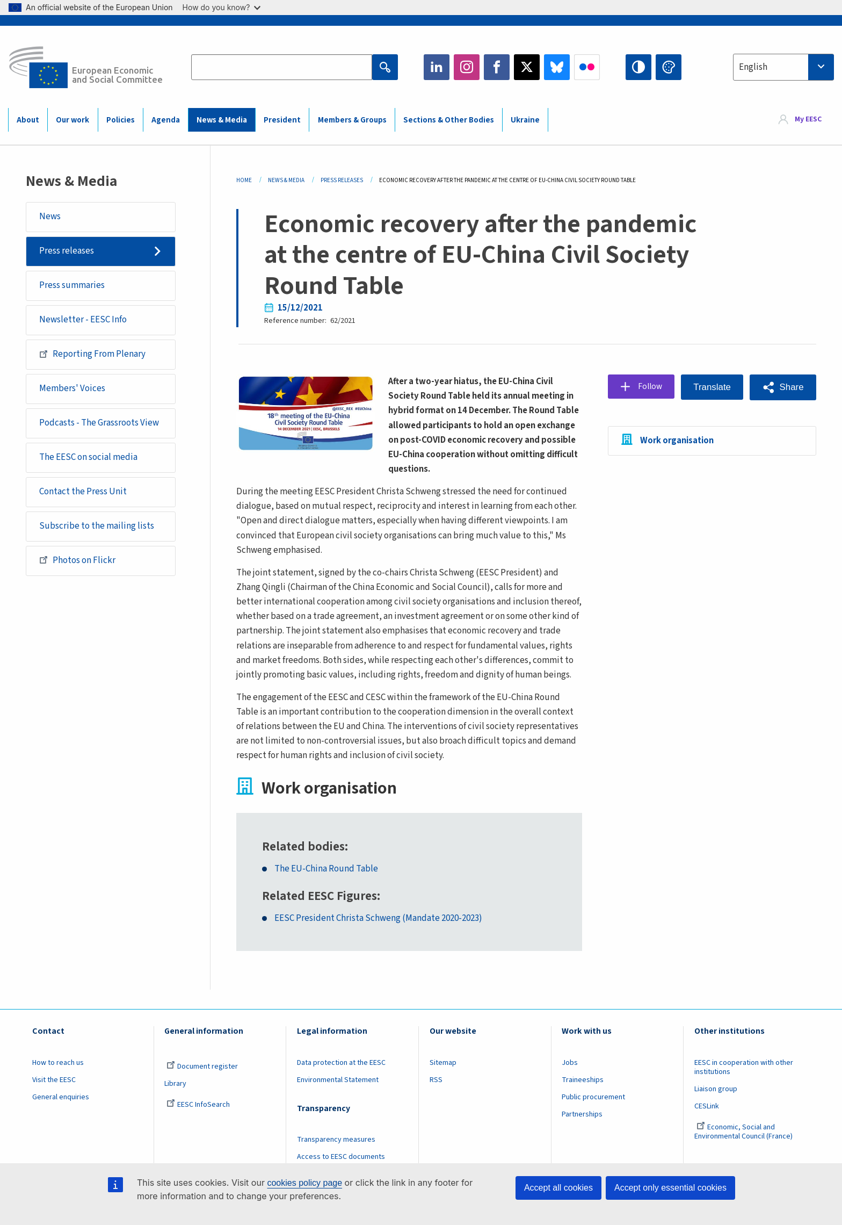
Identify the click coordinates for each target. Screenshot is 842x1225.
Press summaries (72, 285)
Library (175, 1098)
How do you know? (222, 7)
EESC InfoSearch (198, 1119)
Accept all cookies (558, 1187)
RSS (436, 1094)
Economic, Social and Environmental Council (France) (744, 1146)
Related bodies (303, 861)
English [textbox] (753, 67)
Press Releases (342, 180)
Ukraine (525, 120)
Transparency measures (336, 1154)
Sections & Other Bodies (448, 120)
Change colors (668, 67)
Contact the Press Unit (83, 491)
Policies (120, 120)
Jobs (570, 1077)
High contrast (638, 67)
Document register (202, 1081)
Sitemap (443, 1077)
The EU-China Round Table (327, 883)
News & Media (222, 120)
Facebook (497, 67)
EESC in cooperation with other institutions (743, 1082)
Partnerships (582, 1128)
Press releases (66, 250)
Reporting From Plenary (92, 354)
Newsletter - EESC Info (83, 319)
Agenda (165, 120)
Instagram (467, 67)
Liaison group (715, 1103)
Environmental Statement (338, 1094)
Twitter (527, 67)
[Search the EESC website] (281, 67)
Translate (711, 387)
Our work (72, 120)
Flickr (587, 67)
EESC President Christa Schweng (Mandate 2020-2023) (379, 933)
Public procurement (593, 1111)
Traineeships (583, 1094)
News (50, 216)
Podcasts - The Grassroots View (99, 422)
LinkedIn (436, 67)
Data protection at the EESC (341, 1077)
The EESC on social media (88, 457)
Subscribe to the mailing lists (96, 526)
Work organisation (673, 440)
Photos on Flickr (77, 560)
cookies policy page (304, 1182)
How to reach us (58, 1077)
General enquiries (60, 1111)
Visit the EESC (54, 1094)
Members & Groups (352, 120)
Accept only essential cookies (670, 1187)
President (282, 120)
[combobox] (783, 67)
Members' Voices (72, 388)
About (28, 120)
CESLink (706, 1120)
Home (244, 180)
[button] (782, 387)
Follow (647, 386)
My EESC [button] (808, 119)
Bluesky (557, 67)
